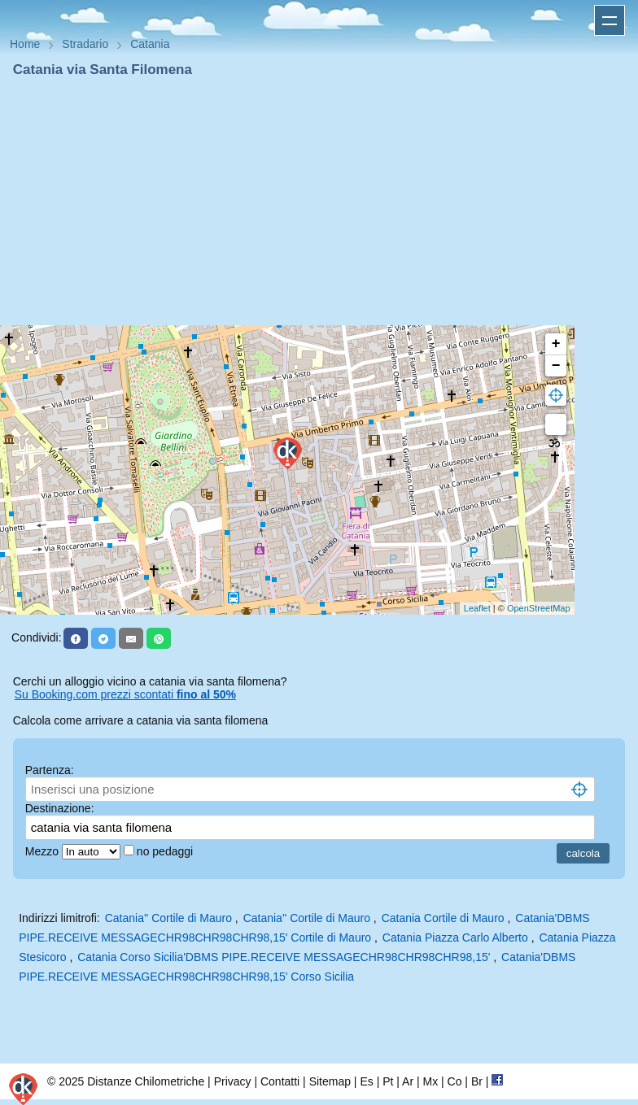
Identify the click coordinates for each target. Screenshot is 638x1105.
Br (477, 1081)
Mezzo (43, 851)
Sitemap (330, 1081)
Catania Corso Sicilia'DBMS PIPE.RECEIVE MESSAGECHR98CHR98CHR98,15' (283, 957)
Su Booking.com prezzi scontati (125, 694)
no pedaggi (166, 851)
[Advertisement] (319, 201)
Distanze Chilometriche (145, 1081)
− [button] (556, 366)
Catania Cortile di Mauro (443, 917)
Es (366, 1081)
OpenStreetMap (538, 608)
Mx (430, 1081)
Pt (387, 1081)
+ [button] (556, 344)
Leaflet (477, 608)
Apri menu (609, 20)
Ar (407, 1081)
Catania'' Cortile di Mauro (168, 917)
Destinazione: (59, 808)
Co (455, 1081)
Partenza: (49, 770)
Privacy (232, 1081)
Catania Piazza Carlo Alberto (455, 937)
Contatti (279, 1081)
